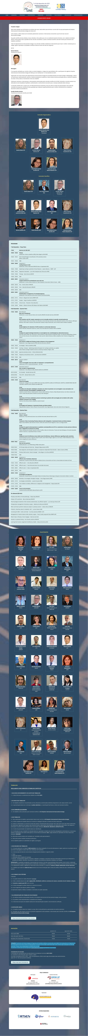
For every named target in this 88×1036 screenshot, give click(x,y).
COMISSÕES (14, 15)
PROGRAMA (22, 15)
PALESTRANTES (31, 15)
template (34, 878)
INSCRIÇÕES (49, 15)
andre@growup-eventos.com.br (53, 983)
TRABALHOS (40, 15)
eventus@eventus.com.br (37, 947)
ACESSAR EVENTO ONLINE (44, 18)
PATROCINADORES (78, 15)
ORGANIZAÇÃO (68, 15)
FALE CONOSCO (58, 15)
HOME (7, 15)
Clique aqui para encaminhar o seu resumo (23, 918)
